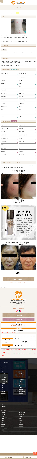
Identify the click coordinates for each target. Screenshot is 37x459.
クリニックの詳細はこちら (18, 308)
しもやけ (21, 113)
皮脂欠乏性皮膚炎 (22, 73)
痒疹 (2, 109)
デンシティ (21, 144)
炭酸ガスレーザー (4, 144)
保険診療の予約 (18, 315)
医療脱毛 (20, 418)
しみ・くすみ (4, 125)
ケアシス (21, 148)
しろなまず (3, 103)
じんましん (3, 83)
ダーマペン (21, 151)
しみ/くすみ (3, 414)
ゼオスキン (3, 151)
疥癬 (20, 109)
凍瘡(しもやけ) (21, 402)
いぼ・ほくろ (4, 93)
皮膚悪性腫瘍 (4, 96)
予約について (21, 369)
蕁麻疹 (20, 385)
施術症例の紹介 (21, 373)
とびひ (20, 80)
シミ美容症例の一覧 (23, 135)
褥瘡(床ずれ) (21, 404)
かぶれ (2, 77)
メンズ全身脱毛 (4, 141)
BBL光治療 (3, 148)
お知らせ (20, 371)
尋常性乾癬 (21, 90)
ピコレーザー (21, 141)
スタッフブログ (3, 373)
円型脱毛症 (3, 90)
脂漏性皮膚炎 (21, 77)
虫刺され (3, 80)
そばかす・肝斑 (22, 125)
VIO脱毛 (21, 138)
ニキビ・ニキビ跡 (4, 128)
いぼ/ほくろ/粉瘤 (22, 391)
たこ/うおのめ (3, 402)
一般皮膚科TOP (3, 379)
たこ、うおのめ (4, 113)
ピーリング (21, 154)
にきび (20, 83)
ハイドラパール (4, 154)
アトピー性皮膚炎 (4, 73)
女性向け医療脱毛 (4, 138)
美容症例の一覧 (22, 158)
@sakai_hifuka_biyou (18, 279)
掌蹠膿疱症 (21, 103)
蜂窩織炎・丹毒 (4, 106)
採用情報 (2, 371)
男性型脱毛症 (3, 406)
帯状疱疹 (3, 100)
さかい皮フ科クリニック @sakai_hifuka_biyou (26, 165)
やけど (2, 116)
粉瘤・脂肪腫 (21, 93)
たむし (20, 86)
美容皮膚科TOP (3, 412)
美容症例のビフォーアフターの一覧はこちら (18, 282)
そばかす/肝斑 (21, 414)
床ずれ (20, 116)
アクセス (2, 369)
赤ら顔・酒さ (4, 135)
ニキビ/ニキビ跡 (4, 418)
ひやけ (20, 106)
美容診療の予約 (18, 319)
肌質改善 (21, 128)
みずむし (3, 86)
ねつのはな (21, 96)
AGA (2, 158)
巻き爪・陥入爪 (22, 100)
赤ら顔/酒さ (21, 416)
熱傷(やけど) (3, 404)
